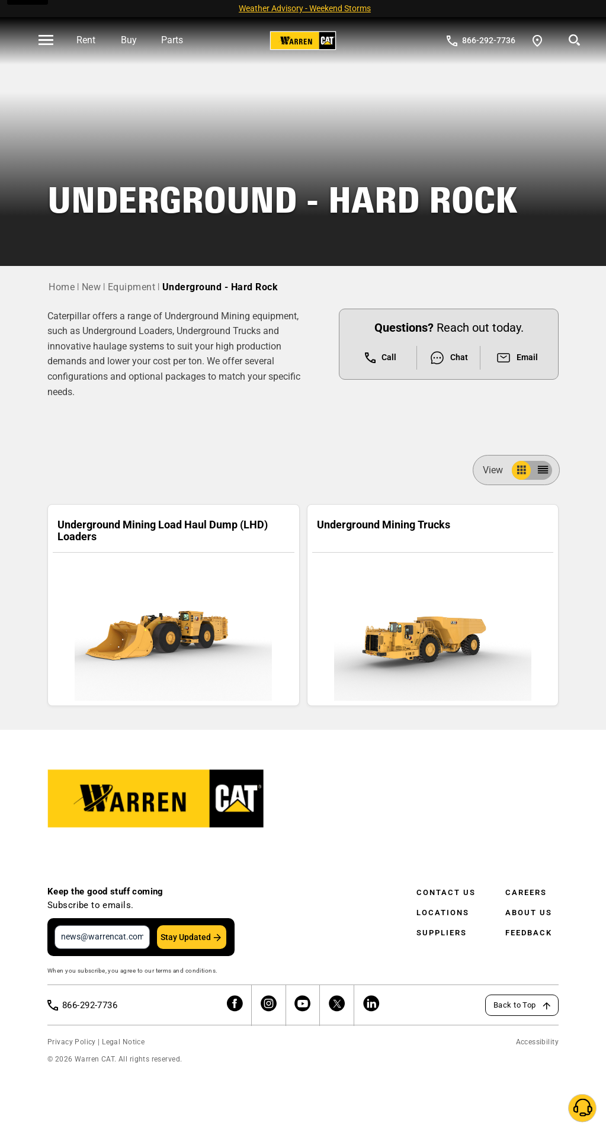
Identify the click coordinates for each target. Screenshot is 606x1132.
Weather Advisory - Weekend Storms (305, 8)
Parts (172, 40)
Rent (85, 40)
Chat (448, 358)
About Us (528, 912)
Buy (129, 40)
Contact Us (446, 892)
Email (517, 358)
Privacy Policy (71, 1042)
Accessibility (537, 1042)
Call (380, 357)
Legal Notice (123, 1042)
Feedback (528, 932)
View (497, 470)
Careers (526, 892)
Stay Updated (186, 937)
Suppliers (441, 932)
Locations (442, 912)
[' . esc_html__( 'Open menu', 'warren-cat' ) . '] (46, 41)
